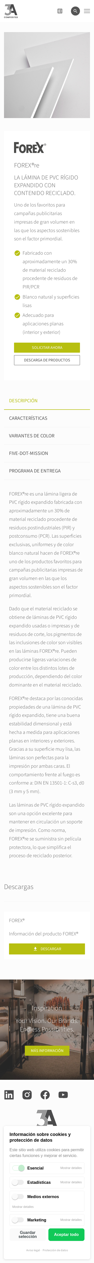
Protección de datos (55, 1250)
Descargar (47, 949)
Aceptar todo (66, 1234)
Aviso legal (33, 1250)
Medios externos (43, 1197)
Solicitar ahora (47, 347)
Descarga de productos (47, 360)
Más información (47, 1050)
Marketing (36, 1220)
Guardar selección (28, 1234)
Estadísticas (39, 1182)
